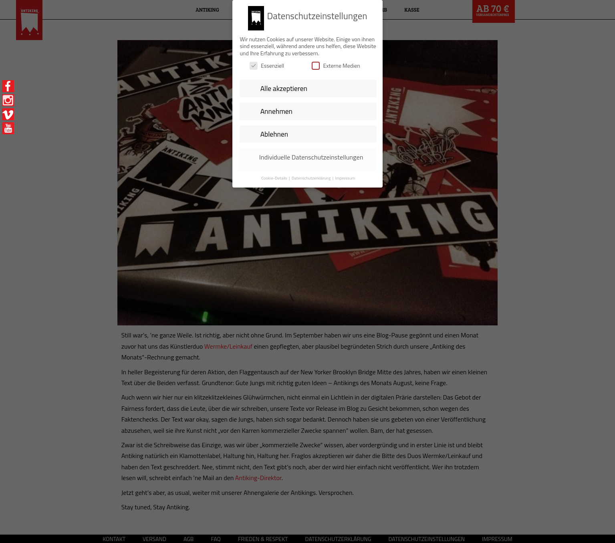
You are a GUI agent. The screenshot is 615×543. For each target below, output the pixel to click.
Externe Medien (336, 63)
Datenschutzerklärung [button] (312, 175)
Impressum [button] (345, 175)
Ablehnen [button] (274, 130)
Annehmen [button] (276, 108)
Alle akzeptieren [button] (283, 85)
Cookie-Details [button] (274, 175)
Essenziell (267, 63)
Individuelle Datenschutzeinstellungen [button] (311, 154)
